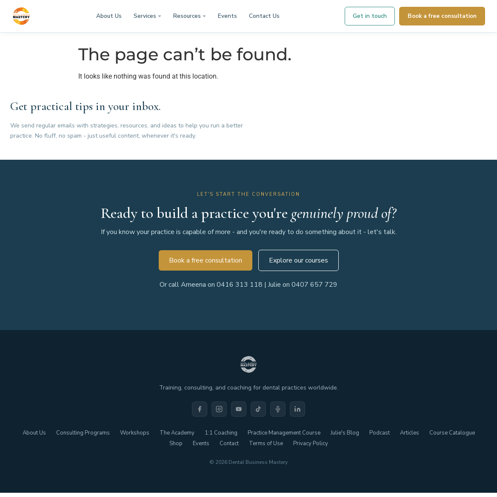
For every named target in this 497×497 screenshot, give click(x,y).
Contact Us (264, 16)
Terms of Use (266, 443)
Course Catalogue (452, 433)
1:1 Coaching (221, 433)
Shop (176, 443)
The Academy (177, 433)
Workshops (134, 433)
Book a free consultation (442, 16)
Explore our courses (298, 260)
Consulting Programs (83, 433)
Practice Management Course (284, 433)
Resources (187, 16)
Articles (409, 433)
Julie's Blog (345, 433)
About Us (109, 16)
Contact (229, 443)
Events (227, 16)
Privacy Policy (310, 443)
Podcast (379, 433)
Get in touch (370, 16)
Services (145, 16)
